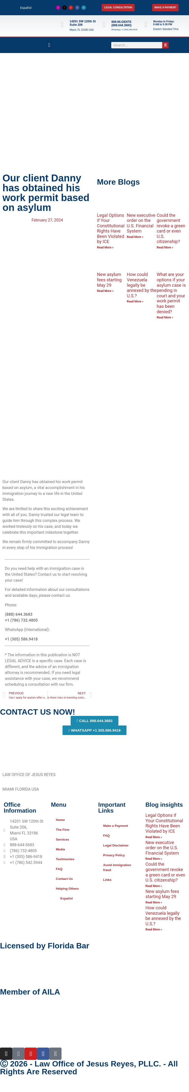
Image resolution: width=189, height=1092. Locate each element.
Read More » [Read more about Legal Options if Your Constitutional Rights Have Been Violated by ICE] (105, 247)
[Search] (165, 45)
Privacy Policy (114, 855)
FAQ (59, 869)
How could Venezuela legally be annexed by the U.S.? (141, 285)
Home (60, 820)
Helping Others (67, 888)
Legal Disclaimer (115, 845)
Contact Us (64, 879)
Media (60, 849)
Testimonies (65, 859)
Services (62, 839)
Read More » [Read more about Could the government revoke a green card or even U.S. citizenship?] (165, 247)
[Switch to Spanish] (94, 1086)
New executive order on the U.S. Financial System (141, 223)
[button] (49, 45)
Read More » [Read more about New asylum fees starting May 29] (105, 291)
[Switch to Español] (23, 8)
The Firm (62, 830)
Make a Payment (115, 826)
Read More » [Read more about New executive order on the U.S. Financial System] (135, 237)
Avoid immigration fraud (117, 867)
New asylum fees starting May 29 (109, 279)
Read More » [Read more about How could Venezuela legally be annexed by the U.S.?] (135, 301)
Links (107, 880)
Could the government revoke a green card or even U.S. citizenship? (171, 228)
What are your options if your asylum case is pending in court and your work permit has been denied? (171, 293)
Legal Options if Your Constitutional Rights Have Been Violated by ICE (111, 228)
